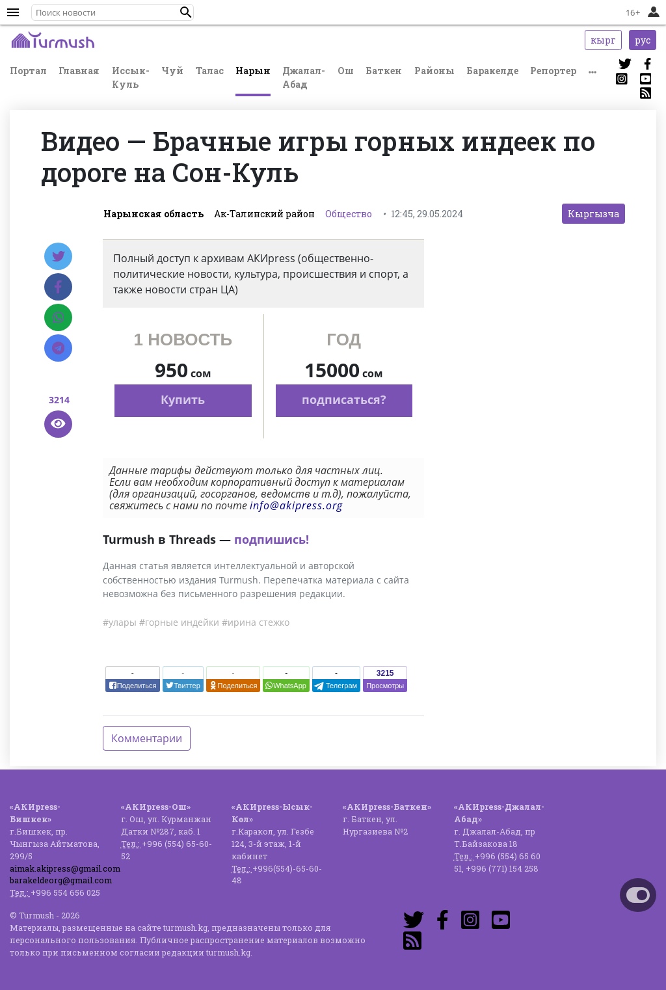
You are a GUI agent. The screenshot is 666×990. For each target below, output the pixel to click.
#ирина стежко (255, 622)
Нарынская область (153, 213)
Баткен (384, 70)
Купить (183, 399)
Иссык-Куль (131, 77)
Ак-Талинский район (264, 213)
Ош (346, 70)
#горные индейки (179, 622)
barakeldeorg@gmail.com (61, 880)
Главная (79, 70)
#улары (120, 622)
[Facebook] (58, 287)
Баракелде (492, 70)
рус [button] (642, 40)
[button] (186, 12)
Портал (28, 70)
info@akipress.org (296, 505)
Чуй (172, 70)
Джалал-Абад (303, 77)
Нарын (253, 70)
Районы (434, 70)
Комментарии (146, 738)
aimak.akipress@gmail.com (65, 868)
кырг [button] (603, 40)
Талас (210, 70)
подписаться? (344, 399)
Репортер (553, 70)
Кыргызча (593, 213)
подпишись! (271, 539)
